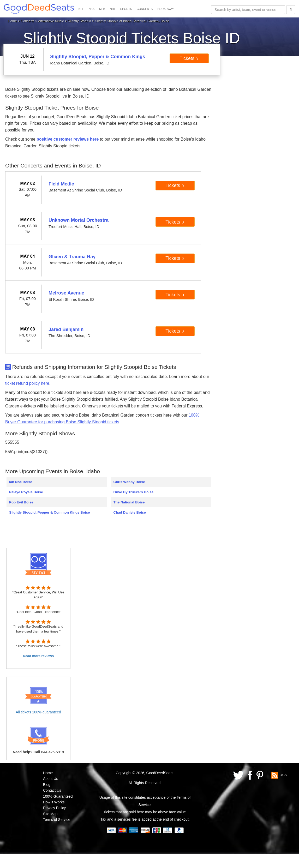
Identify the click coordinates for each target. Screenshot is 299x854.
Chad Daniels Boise (129, 512)
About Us (50, 779)
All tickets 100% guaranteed (38, 712)
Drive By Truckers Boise (133, 492)
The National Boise (129, 502)
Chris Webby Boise (129, 482)
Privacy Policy (54, 808)
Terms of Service (56, 819)
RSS (283, 775)
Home (12, 21)
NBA (92, 8)
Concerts (27, 21)
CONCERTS (145, 8)
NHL (113, 8)
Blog (46, 785)
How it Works (53, 802)
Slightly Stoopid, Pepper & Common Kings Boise (49, 512)
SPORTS (126, 8)
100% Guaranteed (58, 796)
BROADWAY (165, 8)
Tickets (189, 58)
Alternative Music (51, 21)
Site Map (50, 814)
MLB (102, 8)
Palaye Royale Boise (26, 492)
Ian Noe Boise (20, 482)
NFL (81, 8)
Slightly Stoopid (79, 21)
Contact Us (52, 790)
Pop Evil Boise (21, 502)
